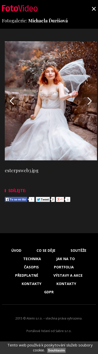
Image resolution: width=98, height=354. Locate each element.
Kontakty (31, 283)
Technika (32, 259)
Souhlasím (56, 350)
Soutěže (78, 250)
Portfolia (64, 267)
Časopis (31, 267)
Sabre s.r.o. (63, 331)
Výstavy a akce (68, 275)
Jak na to (65, 259)
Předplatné (26, 275)
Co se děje (46, 250)
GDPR (49, 292)
